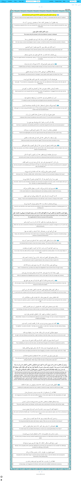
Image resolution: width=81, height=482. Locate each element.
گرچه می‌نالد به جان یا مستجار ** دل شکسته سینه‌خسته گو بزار (39, 105)
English (73, 4)
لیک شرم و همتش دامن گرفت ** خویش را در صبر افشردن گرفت (40, 306)
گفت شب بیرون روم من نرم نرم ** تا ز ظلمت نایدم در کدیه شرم (39, 323)
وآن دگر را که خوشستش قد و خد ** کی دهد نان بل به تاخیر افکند (40, 162)
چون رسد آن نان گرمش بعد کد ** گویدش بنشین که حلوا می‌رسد (40, 179)
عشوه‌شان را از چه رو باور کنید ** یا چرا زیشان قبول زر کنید (39, 426)
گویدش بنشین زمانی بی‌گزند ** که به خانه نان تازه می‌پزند (40, 171)
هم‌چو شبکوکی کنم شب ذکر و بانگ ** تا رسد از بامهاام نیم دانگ (40, 332)
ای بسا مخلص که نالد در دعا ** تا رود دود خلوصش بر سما (40, 39)
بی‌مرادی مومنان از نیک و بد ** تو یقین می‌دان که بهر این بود (40, 204)
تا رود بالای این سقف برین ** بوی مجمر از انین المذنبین (40, 47)
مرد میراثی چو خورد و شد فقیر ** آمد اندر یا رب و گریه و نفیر (40, 222)
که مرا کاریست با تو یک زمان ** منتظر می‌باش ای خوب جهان (40, 196)
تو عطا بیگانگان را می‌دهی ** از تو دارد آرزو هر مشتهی (40, 72)
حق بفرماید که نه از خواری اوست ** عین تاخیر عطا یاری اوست (40, 79)
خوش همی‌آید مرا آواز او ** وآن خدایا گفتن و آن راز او (40, 114)
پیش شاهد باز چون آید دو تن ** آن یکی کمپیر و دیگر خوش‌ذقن (39, 145)
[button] (10, 1)
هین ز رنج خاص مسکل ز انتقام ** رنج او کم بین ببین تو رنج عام (40, 443)
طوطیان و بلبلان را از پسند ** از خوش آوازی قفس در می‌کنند (40, 130)
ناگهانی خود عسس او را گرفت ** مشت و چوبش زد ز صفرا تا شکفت (39, 385)
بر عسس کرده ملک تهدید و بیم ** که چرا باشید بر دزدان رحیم (40, 418)
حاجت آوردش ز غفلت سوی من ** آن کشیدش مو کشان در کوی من (40, 88)
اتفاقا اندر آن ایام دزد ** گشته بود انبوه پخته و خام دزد (40, 461)
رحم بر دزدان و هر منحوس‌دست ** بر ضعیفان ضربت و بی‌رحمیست (40, 434)
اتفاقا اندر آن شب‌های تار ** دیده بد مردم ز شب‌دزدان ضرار (40, 392)
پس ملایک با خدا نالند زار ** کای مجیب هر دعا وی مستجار (40, 55)
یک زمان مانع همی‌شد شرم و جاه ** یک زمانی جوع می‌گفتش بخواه (40, 348)
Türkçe (76, 4)
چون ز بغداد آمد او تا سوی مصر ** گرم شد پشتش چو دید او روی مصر (40, 273)
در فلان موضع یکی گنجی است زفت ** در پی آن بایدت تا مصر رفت (40, 257)
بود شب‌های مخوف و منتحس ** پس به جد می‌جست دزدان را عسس (40, 401)
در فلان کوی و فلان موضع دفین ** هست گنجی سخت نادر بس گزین (40, 290)
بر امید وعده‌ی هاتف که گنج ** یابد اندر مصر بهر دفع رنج (39, 280)
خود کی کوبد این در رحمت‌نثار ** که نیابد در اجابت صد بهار (40, 231)
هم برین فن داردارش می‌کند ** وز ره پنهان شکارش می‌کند (39, 188)
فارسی (79, 5)
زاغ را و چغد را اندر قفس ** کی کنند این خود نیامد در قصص (40, 138)
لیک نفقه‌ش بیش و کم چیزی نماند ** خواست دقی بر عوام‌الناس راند (40, 297)
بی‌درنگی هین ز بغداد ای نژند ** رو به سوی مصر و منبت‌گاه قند (40, 265)
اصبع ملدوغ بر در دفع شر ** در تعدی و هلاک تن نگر (40, 452)
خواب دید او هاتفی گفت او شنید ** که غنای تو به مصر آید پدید (39, 240)
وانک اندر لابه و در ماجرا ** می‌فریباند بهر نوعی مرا (40, 122)
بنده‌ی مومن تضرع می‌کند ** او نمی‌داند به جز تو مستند (39, 64)
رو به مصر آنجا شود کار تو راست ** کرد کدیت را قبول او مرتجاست (40, 248)
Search (38, 1)
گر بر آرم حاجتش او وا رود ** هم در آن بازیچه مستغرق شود (40, 98)
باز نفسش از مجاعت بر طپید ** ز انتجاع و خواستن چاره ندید (40, 314)
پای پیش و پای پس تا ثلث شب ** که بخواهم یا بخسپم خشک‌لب (40, 356)
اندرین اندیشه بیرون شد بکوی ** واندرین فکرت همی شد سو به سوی (40, 340)
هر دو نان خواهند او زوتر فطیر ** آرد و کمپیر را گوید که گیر (40, 154)
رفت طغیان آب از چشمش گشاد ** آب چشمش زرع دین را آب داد (40, 22)
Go (75, 1)
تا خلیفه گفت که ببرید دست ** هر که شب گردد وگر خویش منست (40, 409)
